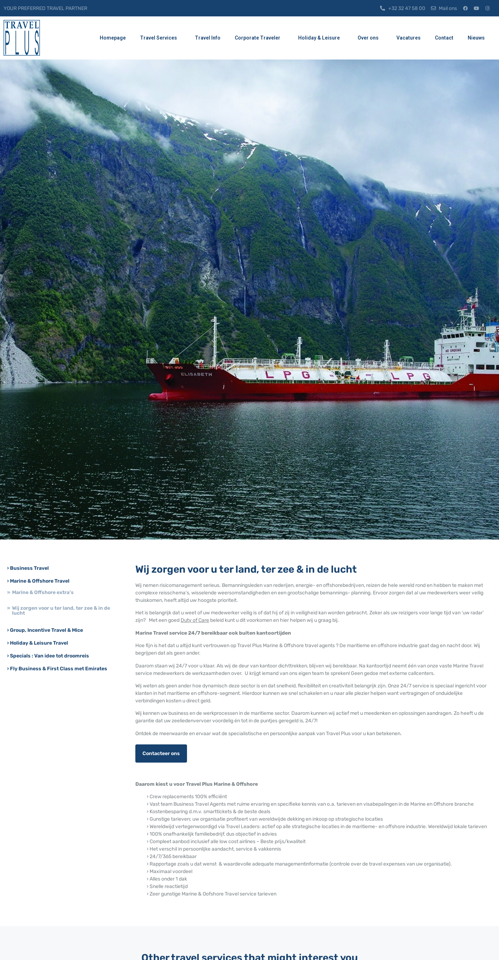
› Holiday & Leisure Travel (37, 643)
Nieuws (478, 38)
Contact (444, 38)
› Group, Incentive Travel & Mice (45, 630)
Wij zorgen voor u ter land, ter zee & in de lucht (61, 610)
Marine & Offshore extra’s (43, 592)
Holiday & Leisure (320, 38)
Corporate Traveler (259, 38)
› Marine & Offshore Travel (38, 581)
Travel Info (207, 38)
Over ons (370, 38)
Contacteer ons (161, 753)
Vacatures (408, 38)
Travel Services (160, 38)
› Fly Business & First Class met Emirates (57, 669)
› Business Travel (28, 568)
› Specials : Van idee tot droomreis (48, 656)
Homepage (113, 38)
